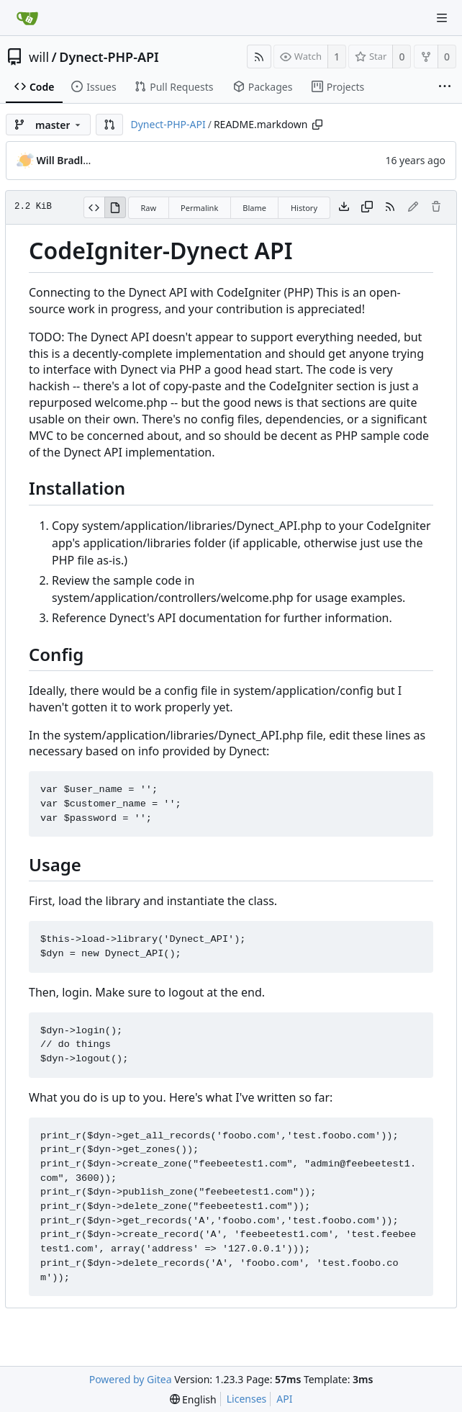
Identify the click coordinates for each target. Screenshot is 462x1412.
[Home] (27, 18)
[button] (109, 124)
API (284, 1399)
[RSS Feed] (259, 56)
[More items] (444, 87)
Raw (148, 207)
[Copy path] (317, 125)
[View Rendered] (115, 207)
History (304, 207)
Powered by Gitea (130, 1379)
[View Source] (93, 207)
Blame (254, 207)
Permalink (199, 207)
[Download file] (343, 207)
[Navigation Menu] (442, 18)
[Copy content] (367, 207)
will (39, 57)
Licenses (247, 1399)
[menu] (193, 1399)
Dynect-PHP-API (109, 57)
